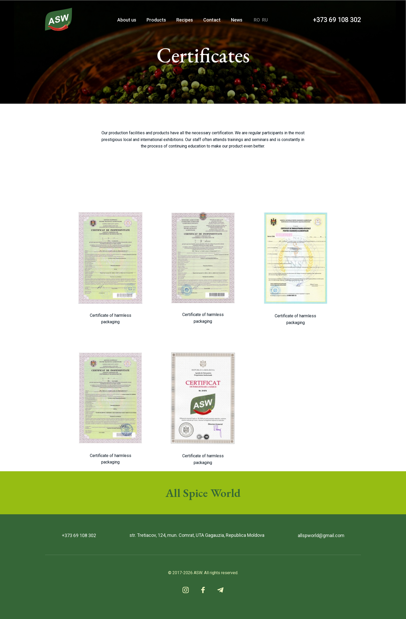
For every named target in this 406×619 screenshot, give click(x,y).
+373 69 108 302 (337, 20)
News (236, 20)
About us (126, 20)
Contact (212, 20)
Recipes (184, 20)
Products (156, 20)
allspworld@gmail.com (321, 535)
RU (265, 20)
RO (257, 20)
